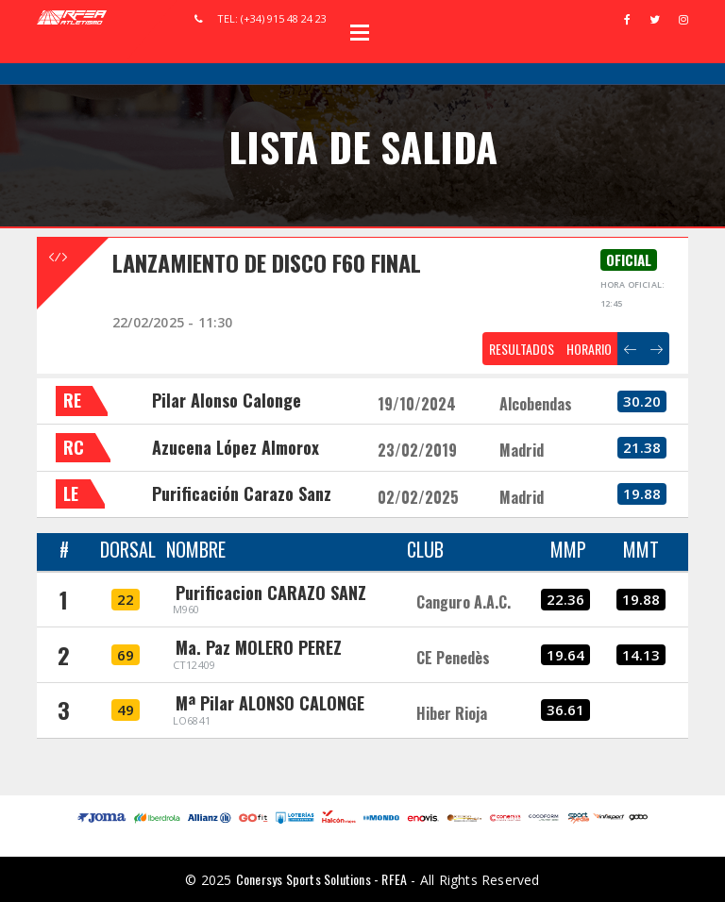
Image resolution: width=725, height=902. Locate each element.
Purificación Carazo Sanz (241, 493)
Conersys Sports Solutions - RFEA (321, 879)
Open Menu (360, 32)
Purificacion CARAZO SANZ (271, 592)
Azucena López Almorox (235, 447)
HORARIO (589, 349)
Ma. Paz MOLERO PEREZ (259, 647)
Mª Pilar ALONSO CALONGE (270, 703)
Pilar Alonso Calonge (226, 400)
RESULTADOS (521, 349)
